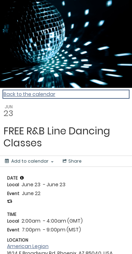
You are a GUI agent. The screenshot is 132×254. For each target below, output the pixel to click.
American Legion (28, 246)
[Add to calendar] (29, 161)
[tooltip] (22, 178)
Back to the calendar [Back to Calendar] (29, 94)
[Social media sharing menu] (71, 161)
